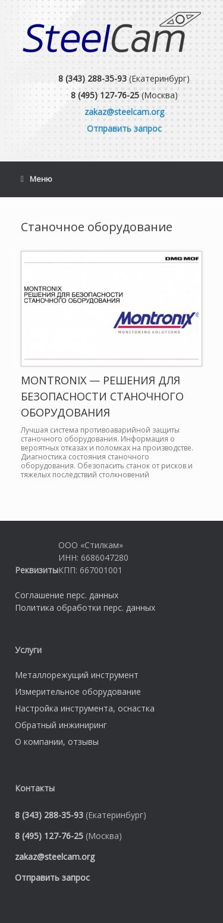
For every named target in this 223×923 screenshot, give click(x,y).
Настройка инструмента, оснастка (85, 708)
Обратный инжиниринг (61, 725)
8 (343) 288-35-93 (92, 78)
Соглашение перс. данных (66, 595)
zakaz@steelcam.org (124, 111)
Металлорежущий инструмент (77, 674)
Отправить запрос (124, 128)
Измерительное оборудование (78, 691)
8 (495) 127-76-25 (105, 95)
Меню (36, 179)
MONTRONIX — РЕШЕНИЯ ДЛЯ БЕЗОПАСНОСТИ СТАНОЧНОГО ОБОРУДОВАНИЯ (102, 396)
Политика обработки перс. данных (85, 607)
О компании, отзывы (57, 741)
